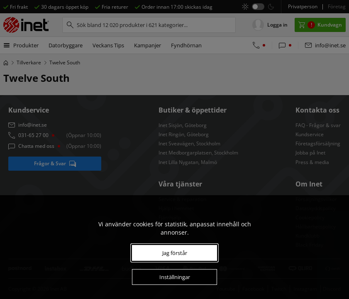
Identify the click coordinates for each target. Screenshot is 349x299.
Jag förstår (174, 253)
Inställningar (174, 277)
